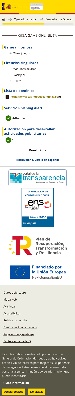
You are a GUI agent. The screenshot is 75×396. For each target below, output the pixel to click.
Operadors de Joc (25, 19)
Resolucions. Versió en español (37, 160)
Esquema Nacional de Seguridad (24, 348)
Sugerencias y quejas (17, 334)
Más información (17, 386)
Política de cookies (15, 320)
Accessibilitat (11, 313)
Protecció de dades (16, 341)
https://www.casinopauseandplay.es (34, 97)
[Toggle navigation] (69, 6)
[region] (37, 21)
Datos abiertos (13, 292)
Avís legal (9, 306)
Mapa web (10, 299)
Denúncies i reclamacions (20, 327)
